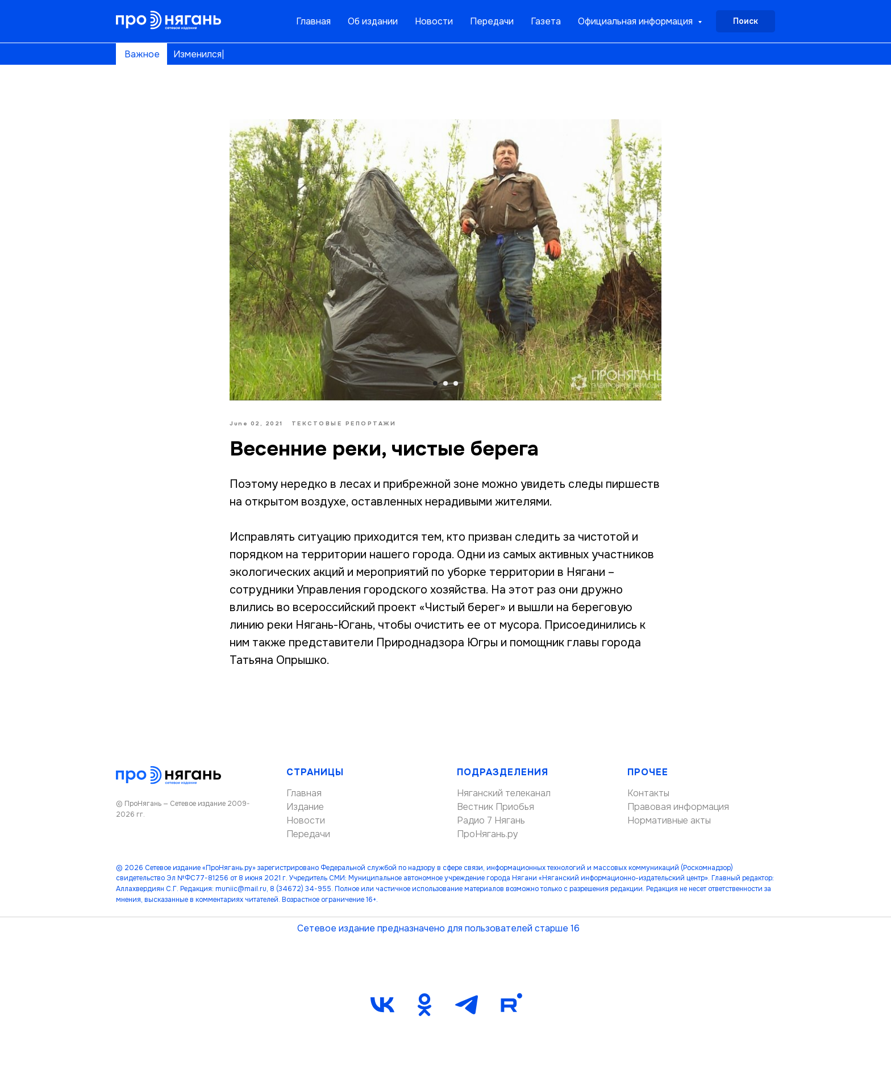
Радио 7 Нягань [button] (491, 820)
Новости (434, 21)
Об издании (373, 21)
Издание (305, 807)
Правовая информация (678, 807)
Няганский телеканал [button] (504, 793)
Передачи (492, 21)
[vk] (382, 1004)
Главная (313, 21)
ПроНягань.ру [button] (487, 834)
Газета (546, 21)
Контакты (648, 793)
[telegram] (466, 1004)
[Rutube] (508, 1004)
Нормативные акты (669, 820)
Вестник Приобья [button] (495, 807)
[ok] (424, 1004)
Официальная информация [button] (636, 21)
